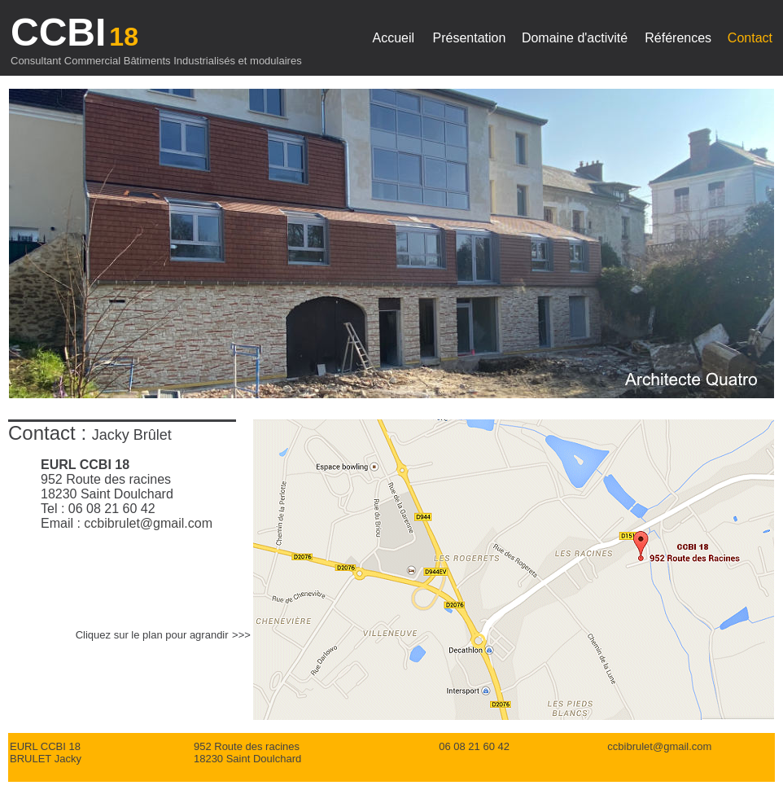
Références (678, 38)
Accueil (394, 38)
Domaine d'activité (575, 38)
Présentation (469, 38)
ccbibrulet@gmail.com (148, 523)
